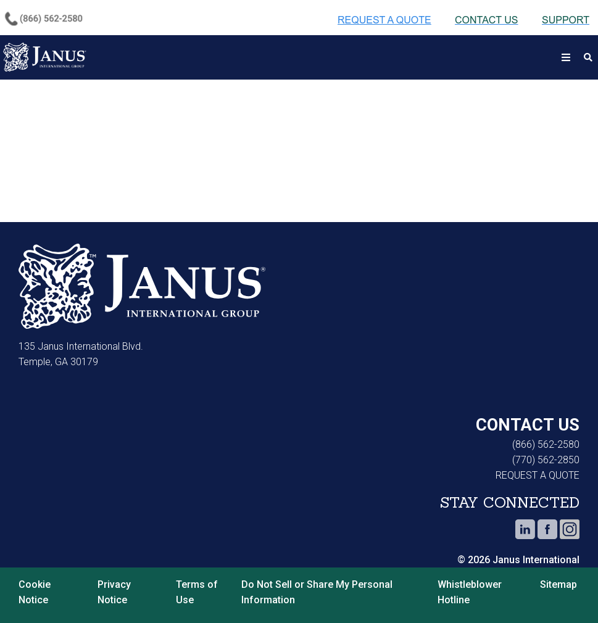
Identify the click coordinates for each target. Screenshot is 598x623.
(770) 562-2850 (545, 460)
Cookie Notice (35, 592)
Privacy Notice (114, 592)
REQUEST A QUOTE (537, 475)
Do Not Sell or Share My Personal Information (316, 592)
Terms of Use (197, 592)
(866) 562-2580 (545, 444)
